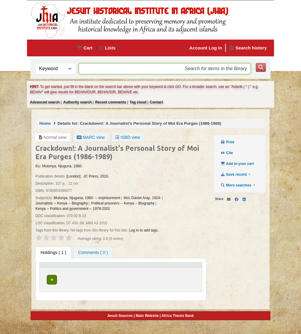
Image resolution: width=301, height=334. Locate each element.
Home (45, 123)
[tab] (93, 253)
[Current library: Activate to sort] (75, 269)
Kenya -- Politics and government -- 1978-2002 (72, 209)
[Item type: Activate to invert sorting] (50, 269)
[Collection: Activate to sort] (135, 269)
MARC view (91, 137)
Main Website (147, 325)
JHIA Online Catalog (47, 48)
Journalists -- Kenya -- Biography (61, 203)
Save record (234, 174)
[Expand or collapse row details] (189, 288)
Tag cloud (138, 102)
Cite (227, 153)
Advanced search (45, 102)
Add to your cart (237, 164)
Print (227, 142)
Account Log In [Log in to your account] (205, 47)
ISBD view (127, 137)
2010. (104, 176)
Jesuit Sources (120, 325)
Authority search (77, 102)
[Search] (261, 67)
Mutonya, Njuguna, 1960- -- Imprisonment (87, 198)
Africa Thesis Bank (178, 325)
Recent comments (110, 102)
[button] (84, 48)
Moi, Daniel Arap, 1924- (142, 198)
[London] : (74, 176)
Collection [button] (132, 271)
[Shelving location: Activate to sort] (163, 269)
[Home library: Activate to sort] (106, 269)
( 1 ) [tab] (53, 252)
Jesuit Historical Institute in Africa (75, 285)
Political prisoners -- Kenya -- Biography (122, 203)
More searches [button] (236, 185)
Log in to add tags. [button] (144, 230)
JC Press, (91, 176)
